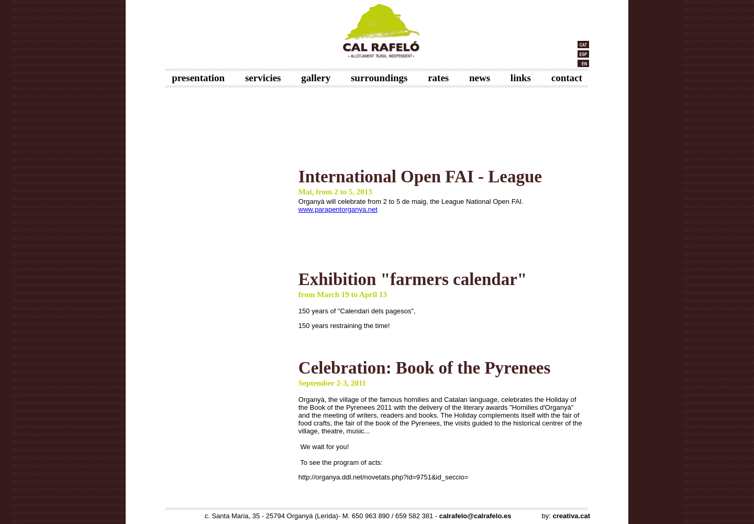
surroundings (379, 77)
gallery (315, 77)
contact (566, 77)
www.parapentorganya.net (338, 209)
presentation (198, 77)
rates (438, 77)
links (521, 77)
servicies (263, 77)
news (479, 77)
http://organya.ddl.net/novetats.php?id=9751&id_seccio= (383, 477)
